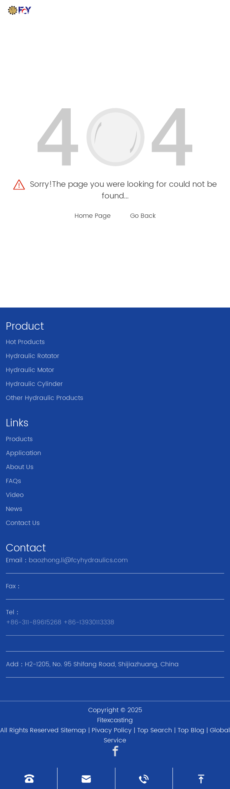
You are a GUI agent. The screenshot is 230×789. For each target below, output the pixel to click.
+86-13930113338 (88, 622)
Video (15, 495)
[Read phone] (28, 778)
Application (23, 453)
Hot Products (25, 342)
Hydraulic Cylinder (34, 384)
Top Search (154, 730)
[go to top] (201, 778)
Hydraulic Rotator (32, 356)
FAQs (13, 481)
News (14, 509)
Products (19, 439)
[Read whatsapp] (143, 778)
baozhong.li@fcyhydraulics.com (78, 560)
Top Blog (191, 730)
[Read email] (86, 778)
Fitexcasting (115, 720)
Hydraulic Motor (30, 370)
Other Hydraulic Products (44, 398)
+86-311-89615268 (33, 622)
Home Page (93, 216)
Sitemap (73, 730)
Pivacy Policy (112, 730)
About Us (19, 467)
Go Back (143, 216)
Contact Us (23, 523)
